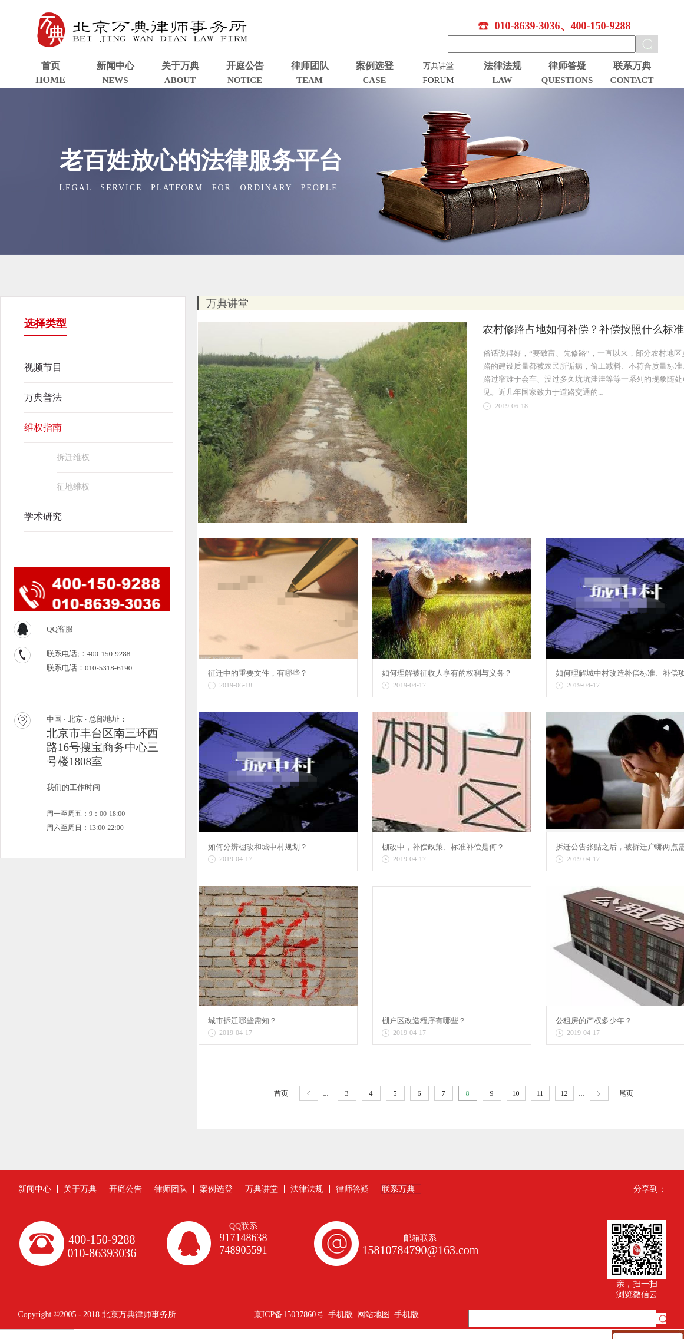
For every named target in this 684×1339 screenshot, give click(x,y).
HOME (50, 80)
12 (564, 1093)
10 (516, 1093)
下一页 (599, 1093)
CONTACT (632, 80)
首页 (50, 66)
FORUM (438, 80)
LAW (502, 80)
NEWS (115, 80)
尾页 (626, 1093)
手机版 (338, 1314)
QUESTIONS (567, 80)
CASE (374, 80)
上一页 (309, 1093)
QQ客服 (60, 628)
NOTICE (244, 80)
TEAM (309, 80)
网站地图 (371, 1314)
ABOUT (180, 80)
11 (540, 1093)
